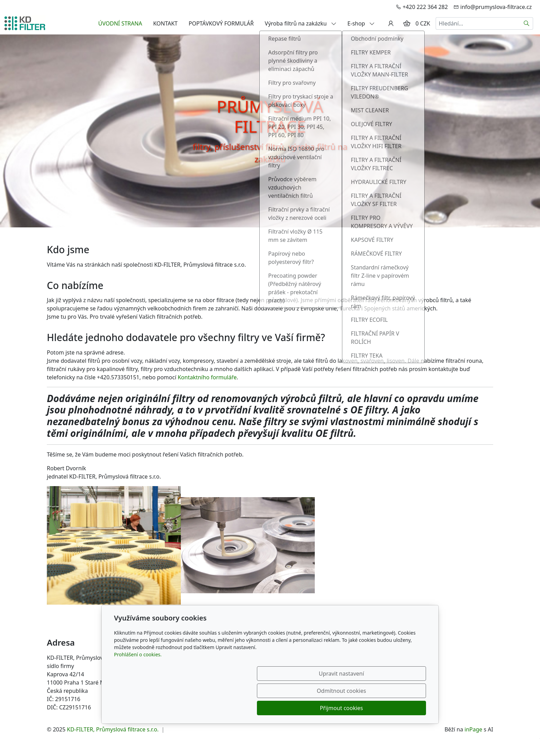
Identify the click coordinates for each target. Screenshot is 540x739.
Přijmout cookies (392, 708)
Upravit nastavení (255, 708)
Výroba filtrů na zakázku (300, 23)
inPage (473, 729)
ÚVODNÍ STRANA (120, 23)
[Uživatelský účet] (391, 23)
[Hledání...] (478, 23)
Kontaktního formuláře (207, 377)
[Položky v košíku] (407, 23)
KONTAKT (165, 23)
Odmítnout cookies (324, 708)
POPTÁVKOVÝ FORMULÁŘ (221, 23)
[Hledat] (526, 23)
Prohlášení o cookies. (138, 689)
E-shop (361, 23)
